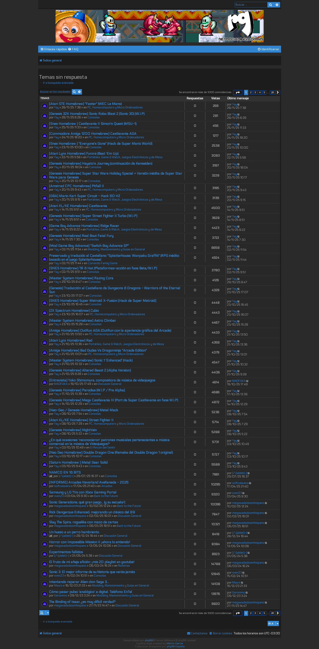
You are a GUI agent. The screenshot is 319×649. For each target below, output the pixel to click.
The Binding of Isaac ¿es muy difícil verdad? (82, 602)
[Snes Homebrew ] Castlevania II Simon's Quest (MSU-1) (92, 124)
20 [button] (272, 92)
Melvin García (175, 643)
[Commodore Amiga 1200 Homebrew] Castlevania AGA (92, 134)
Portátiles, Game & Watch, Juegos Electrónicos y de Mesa (124, 157)
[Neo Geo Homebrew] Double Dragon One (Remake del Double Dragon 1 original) (111, 453)
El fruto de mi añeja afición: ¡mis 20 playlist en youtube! (91, 562)
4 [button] (259, 92)
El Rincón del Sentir (102, 447)
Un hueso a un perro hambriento (74, 532)
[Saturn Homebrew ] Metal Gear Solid (78, 462)
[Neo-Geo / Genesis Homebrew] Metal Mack (83, 410)
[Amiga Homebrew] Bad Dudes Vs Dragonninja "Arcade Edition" (98, 350)
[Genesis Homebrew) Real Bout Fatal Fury (81, 236)
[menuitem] (73, 49)
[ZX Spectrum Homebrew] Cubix (74, 311)
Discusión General (109, 384)
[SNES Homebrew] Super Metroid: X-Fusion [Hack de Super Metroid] (102, 301)
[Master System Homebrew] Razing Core (81, 278)
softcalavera (62, 486)
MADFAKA (61, 384)
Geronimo (60, 595)
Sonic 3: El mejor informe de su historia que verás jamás (92, 572)
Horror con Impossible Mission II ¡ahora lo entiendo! (89, 542)
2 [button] (250, 92)
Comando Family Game (103, 263)
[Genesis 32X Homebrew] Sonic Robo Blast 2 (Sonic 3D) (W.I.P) (96, 114)
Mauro (58, 585)
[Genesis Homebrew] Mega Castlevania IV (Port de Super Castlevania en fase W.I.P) (113, 400)
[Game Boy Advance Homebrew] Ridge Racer (84, 226)
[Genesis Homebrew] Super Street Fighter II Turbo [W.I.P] (93, 216)
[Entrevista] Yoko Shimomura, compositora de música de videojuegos (102, 380)
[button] (237, 92)
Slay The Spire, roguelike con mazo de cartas (83, 522)
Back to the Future (106, 496)
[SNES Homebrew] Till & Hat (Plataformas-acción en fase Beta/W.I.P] (103, 268)
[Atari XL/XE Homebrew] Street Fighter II (81, 420)
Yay (56, 107)
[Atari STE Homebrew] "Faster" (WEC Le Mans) (85, 104)
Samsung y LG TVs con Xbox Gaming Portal (82, 492)
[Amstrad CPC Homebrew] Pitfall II (76, 186)
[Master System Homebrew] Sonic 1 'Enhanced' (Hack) (91, 360)
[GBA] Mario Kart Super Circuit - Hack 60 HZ (84, 196)
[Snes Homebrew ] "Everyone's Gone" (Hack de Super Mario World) (100, 144)
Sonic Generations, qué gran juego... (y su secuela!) (87, 502)
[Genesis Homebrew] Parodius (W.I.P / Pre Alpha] (87, 390)
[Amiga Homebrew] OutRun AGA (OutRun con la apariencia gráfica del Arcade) (110, 331)
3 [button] (255, 92)
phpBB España (176, 646)
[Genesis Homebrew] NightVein (73, 430)
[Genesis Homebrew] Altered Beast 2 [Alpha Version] (90, 370)
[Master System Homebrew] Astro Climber (82, 321)
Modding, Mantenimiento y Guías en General (116, 249)
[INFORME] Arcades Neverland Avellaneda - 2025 (88, 482)
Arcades (106, 486)
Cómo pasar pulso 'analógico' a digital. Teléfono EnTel (90, 592)
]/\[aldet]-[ (66, 476)
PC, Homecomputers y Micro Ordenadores (115, 107)
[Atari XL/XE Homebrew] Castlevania (78, 206)
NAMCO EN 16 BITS (65, 472)
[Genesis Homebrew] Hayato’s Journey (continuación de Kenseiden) (100, 163)
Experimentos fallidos (66, 552)
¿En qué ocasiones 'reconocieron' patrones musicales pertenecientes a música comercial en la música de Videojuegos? (109, 442)
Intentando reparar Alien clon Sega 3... (79, 582)
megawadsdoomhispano (70, 506)
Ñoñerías (124, 565)
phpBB (149, 640)
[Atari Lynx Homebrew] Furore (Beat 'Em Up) (83, 154)
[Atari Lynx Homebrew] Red (70, 340)
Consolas (94, 117)
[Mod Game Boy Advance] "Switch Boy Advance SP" (89, 246)
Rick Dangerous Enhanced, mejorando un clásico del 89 (92, 512)
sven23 (59, 496)
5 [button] (264, 92)
